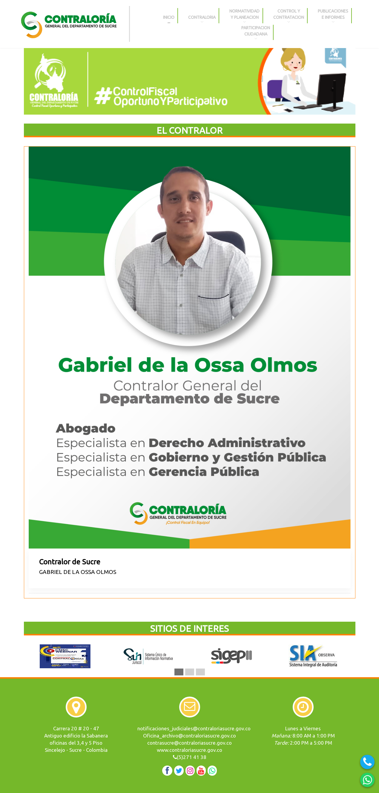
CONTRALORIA (202, 16)
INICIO (168, 16)
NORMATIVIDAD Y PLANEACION (244, 16)
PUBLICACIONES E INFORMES (333, 16)
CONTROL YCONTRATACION (288, 16)
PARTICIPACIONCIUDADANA (255, 32)
